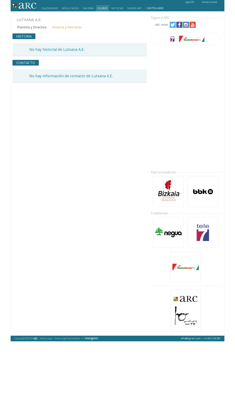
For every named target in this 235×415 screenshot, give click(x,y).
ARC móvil (161, 24)
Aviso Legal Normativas (67, 338)
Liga (24, 6)
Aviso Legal (46, 338)
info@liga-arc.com (191, 338)
